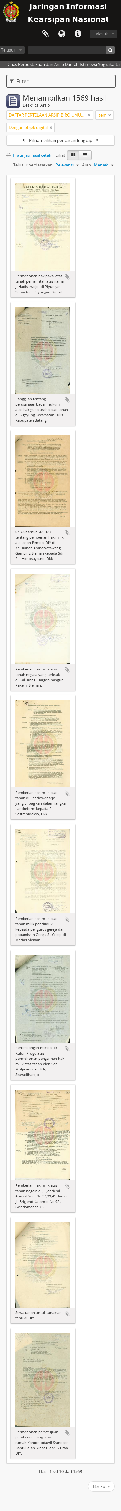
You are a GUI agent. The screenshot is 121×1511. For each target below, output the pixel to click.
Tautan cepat (78, 34)
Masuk (101, 34)
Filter (19, 81)
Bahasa (62, 34)
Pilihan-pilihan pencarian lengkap (60, 140)
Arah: (87, 165)
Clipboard (45, 34)
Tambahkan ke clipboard (67, 276)
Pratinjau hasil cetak (28, 155)
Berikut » (101, 1486)
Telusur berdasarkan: (33, 165)
